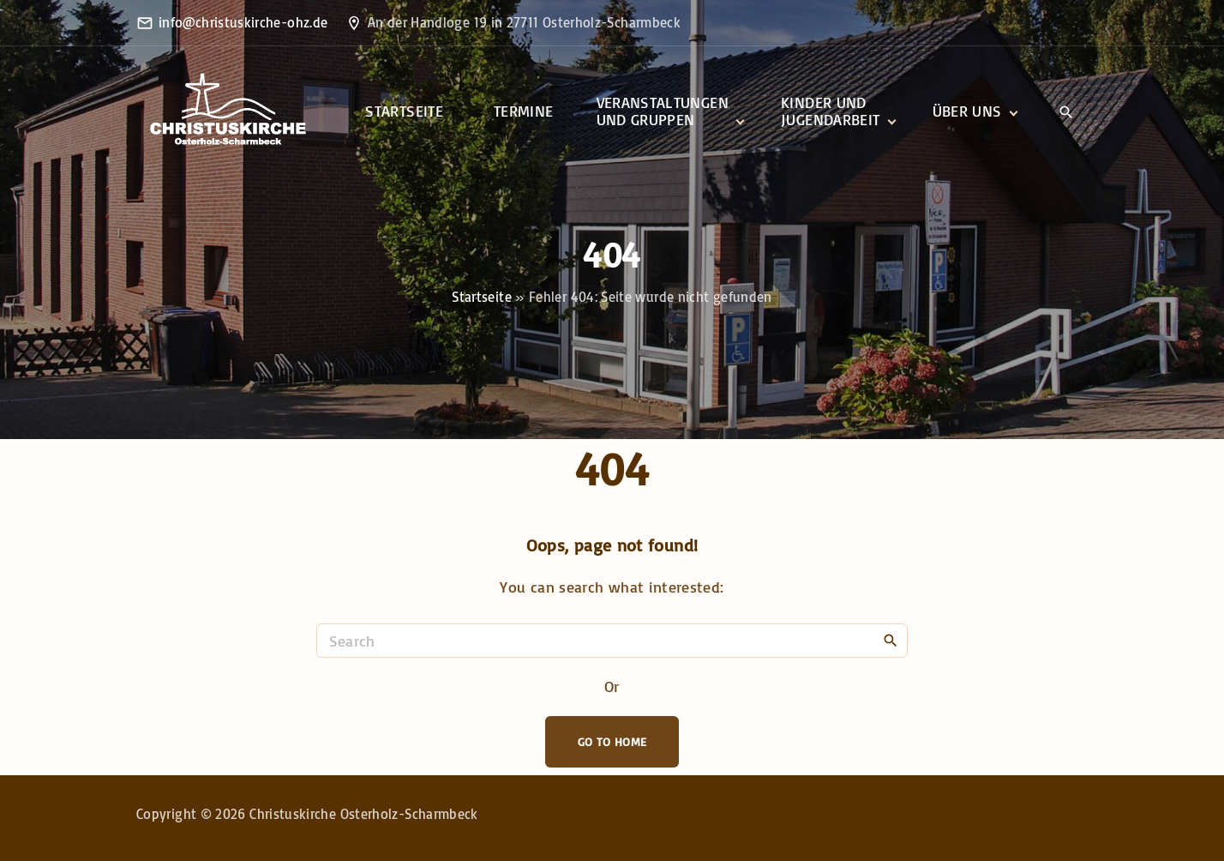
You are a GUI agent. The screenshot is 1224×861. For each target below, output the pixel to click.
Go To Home (612, 741)
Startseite (482, 296)
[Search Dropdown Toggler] (1066, 112)
